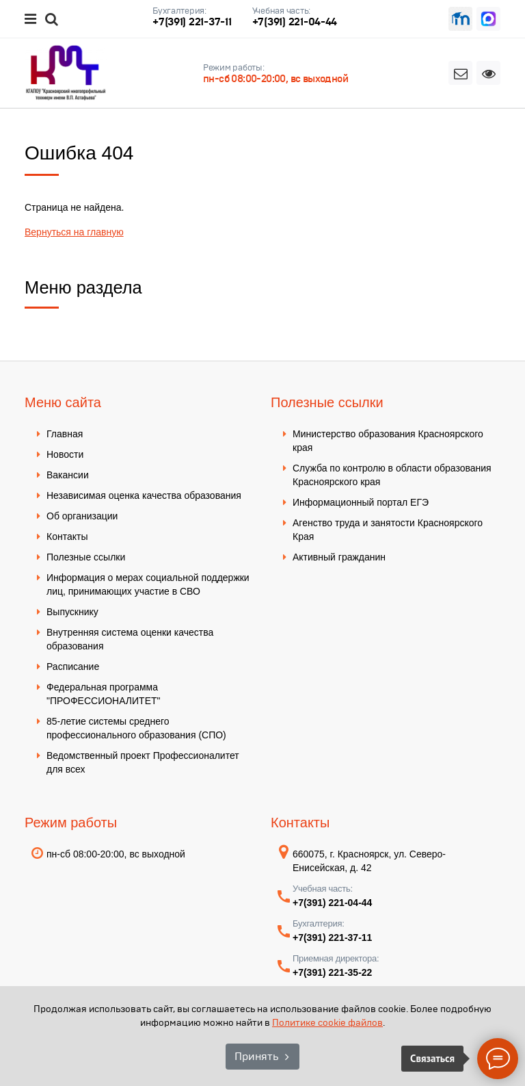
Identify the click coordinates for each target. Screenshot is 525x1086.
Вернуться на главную (74, 232)
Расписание (72, 666)
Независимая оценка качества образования (143, 495)
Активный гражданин (339, 557)
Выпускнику (72, 611)
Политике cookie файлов (327, 1023)
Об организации (82, 515)
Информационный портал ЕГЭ (361, 502)
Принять (256, 1056)
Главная (64, 433)
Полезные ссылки (85, 557)
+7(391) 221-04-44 (295, 21)
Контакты (67, 536)
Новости (64, 454)
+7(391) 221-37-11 (192, 21)
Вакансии (67, 474)
